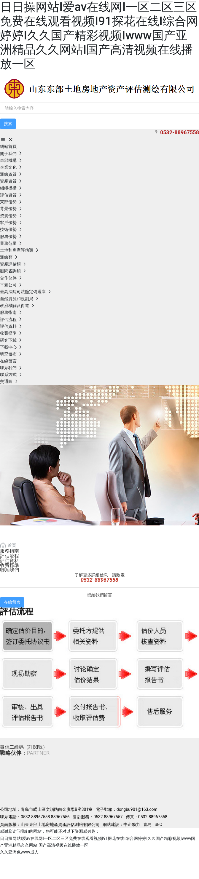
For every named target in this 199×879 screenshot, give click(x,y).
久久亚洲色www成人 (19, 852)
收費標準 (9, 565)
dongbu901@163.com (138, 809)
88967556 (60, 816)
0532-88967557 (107, 816)
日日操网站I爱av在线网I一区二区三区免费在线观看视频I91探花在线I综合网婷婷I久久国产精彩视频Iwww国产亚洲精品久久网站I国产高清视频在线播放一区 (99, 35)
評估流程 (9, 556)
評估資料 (9, 560)
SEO (158, 824)
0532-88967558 (35, 816)
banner (18, 532)
